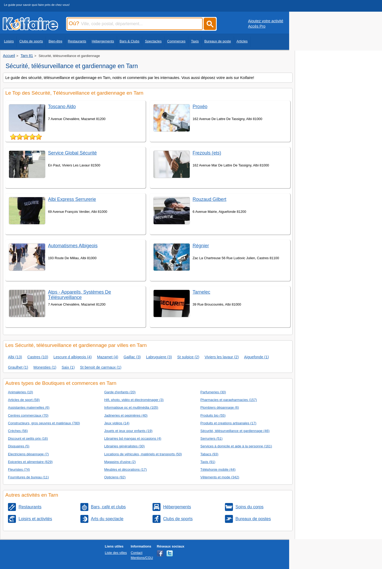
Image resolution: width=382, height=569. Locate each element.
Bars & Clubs (130, 41)
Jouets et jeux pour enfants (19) (128, 431)
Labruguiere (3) (159, 357)
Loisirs (9, 41)
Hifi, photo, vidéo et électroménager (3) (134, 400)
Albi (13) (15, 357)
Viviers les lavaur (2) (222, 357)
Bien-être (55, 41)
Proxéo (200, 106)
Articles (242, 41)
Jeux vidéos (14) (116, 423)
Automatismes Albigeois (73, 245)
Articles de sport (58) (24, 400)
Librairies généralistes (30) (124, 446)
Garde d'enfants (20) (120, 392)
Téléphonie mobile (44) (218, 469)
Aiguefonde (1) (256, 357)
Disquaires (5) (18, 446)
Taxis (195, 41)
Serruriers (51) (211, 438)
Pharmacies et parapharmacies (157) (228, 400)
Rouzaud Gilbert (209, 199)
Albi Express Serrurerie (72, 199)
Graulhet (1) (18, 367)
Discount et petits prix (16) (28, 438)
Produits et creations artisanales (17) (228, 423)
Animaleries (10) (20, 392)
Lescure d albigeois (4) (72, 357)
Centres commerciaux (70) (28, 415)
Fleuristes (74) (19, 469)
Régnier (201, 245)
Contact (136, 553)
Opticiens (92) (115, 477)
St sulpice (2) (188, 357)
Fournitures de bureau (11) (28, 477)
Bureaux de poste (217, 41)
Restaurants (77, 41)
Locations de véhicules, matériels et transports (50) (143, 454)
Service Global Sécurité (72, 153)
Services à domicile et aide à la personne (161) (236, 446)
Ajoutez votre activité (265, 21)
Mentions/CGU (142, 558)
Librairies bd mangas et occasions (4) (132, 438)
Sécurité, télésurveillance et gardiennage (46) (235, 431)
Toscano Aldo (62, 106)
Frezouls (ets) (207, 153)
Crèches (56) (18, 431)
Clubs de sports (31, 41)
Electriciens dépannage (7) (28, 454)
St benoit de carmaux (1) (100, 367)
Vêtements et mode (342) (219, 477)
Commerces (176, 41)
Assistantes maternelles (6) (28, 407)
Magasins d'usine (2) (120, 462)
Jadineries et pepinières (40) (125, 415)
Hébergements (103, 41)
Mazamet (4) (107, 357)
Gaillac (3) (132, 357)
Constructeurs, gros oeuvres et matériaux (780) (44, 423)
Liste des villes (116, 553)
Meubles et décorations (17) (125, 469)
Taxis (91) (207, 462)
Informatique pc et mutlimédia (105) (131, 407)
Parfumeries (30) (213, 392)
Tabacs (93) (209, 454)
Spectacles (153, 41)
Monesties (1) (44, 367)
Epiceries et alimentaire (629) (30, 462)
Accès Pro (257, 26)
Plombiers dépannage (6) (219, 407)
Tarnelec (201, 292)
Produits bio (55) (212, 415)
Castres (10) (37, 357)
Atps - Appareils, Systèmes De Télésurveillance (79, 294)
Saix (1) (68, 367)
